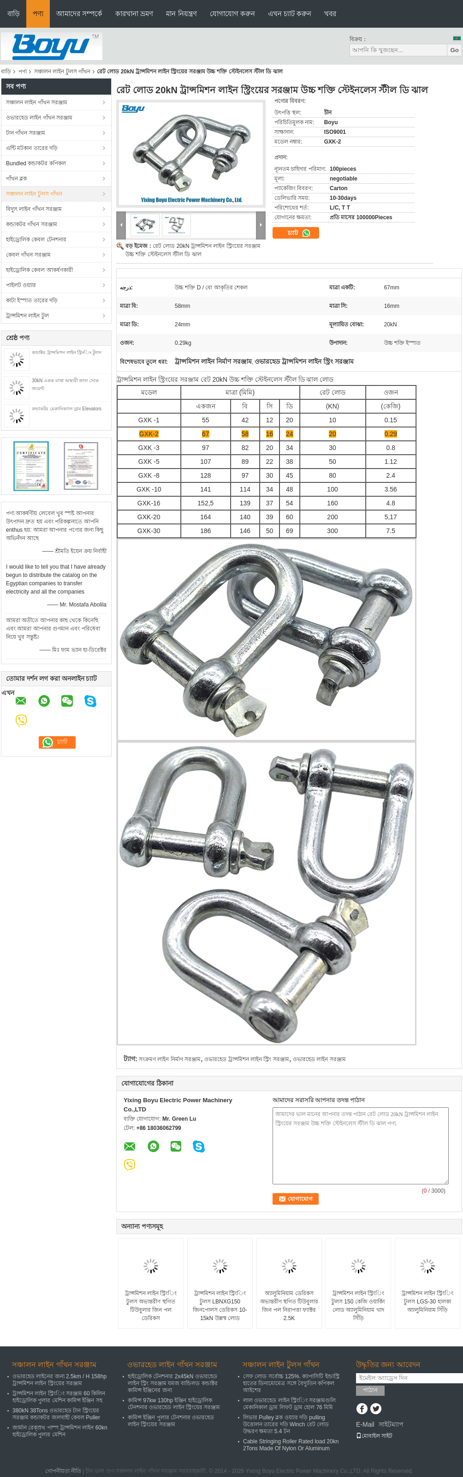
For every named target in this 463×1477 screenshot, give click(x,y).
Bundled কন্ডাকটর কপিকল (36, 163)
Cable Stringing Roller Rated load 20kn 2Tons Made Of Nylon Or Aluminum (290, 1445)
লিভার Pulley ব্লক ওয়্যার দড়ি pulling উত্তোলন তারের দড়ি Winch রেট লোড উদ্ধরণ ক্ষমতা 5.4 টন (286, 1424)
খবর (330, 14)
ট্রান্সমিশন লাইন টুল (27, 315)
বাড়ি (13, 14)
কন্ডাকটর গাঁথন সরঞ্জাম (31, 224)
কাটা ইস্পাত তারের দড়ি (32, 300)
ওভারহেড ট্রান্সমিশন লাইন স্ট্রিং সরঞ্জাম (246, 1059)
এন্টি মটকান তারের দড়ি (32, 148)
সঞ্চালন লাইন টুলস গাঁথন (62, 71)
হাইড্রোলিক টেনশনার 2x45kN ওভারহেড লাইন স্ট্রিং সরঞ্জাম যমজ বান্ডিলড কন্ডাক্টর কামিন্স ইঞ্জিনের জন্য (173, 1383)
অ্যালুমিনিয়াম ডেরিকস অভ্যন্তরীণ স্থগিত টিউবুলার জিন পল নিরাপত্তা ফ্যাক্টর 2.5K (289, 1305)
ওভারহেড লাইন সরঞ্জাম (319, 1059)
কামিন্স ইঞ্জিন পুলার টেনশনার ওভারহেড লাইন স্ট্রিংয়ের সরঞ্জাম (171, 1421)
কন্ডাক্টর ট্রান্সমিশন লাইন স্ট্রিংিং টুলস (66, 352)
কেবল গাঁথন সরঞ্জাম (28, 255)
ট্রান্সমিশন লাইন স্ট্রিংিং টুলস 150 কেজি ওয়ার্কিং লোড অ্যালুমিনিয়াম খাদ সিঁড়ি (358, 1305)
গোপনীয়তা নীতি (63, 1471)
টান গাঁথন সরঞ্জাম (25, 133)
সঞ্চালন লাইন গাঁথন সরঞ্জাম (36, 102)
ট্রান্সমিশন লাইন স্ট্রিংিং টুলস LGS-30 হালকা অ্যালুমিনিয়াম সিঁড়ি (428, 1301)
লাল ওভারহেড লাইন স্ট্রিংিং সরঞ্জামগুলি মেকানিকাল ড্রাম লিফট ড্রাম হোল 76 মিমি (289, 1404)
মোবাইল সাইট (374, 1436)
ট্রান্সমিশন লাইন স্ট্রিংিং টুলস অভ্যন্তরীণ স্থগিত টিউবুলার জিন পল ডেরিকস (151, 1305)
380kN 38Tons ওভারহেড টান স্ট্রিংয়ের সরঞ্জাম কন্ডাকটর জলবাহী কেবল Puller (56, 1414)
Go (454, 50)
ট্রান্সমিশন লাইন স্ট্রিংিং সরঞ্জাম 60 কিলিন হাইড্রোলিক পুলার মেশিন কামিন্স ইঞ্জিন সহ (58, 1397)
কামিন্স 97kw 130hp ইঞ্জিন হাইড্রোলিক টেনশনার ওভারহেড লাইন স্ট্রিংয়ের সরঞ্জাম (174, 1404)
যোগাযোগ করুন (232, 14)
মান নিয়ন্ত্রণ (181, 14)
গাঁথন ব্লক (16, 178)
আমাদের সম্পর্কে (79, 14)
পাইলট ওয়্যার (21, 285)
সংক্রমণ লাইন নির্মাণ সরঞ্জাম (170, 1059)
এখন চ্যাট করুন (289, 13)
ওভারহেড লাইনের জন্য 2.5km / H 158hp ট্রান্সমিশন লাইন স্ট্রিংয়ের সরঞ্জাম (59, 1380)
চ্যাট (299, 233)
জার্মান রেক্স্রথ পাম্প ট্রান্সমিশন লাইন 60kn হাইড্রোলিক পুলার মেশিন (59, 1431)
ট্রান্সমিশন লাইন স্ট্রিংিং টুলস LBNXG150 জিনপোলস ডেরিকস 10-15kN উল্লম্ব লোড (220, 1305)
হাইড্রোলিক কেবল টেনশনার (36, 239)
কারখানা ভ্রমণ (134, 14)
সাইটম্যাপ (391, 1424)
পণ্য (38, 14)
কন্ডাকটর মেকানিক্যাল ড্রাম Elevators (66, 408)
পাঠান (370, 1390)
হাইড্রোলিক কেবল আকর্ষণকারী (39, 270)
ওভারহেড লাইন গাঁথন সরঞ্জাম (39, 117)
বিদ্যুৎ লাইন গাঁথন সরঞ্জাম (34, 209)
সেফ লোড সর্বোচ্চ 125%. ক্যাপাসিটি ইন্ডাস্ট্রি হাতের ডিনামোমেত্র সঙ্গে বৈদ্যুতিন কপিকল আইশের (291, 1383)
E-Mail (365, 1424)
